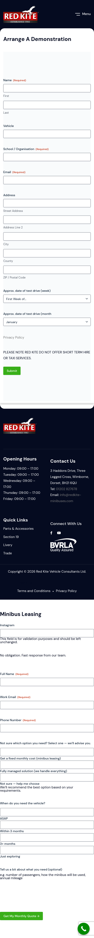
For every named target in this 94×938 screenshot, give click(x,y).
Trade (7, 553)
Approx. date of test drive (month (27, 314)
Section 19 (11, 537)
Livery (7, 545)
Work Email (15, 697)
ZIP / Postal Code (14, 277)
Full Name (14, 674)
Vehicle (8, 126)
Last (6, 113)
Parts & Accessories (18, 528)
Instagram (7, 625)
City (6, 244)
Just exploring (10, 856)
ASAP (4, 818)
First (6, 96)
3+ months (7, 844)
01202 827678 (66, 489)
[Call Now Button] (84, 929)
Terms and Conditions (33, 591)
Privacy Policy (13, 337)
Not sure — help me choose (19, 784)
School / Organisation (26, 149)
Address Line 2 (13, 227)
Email (14, 172)
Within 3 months (12, 831)
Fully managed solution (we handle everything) (33, 771)
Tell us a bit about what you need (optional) (31, 869)
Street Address (13, 211)
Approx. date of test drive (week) (26, 291)
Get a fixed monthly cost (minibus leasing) (30, 758)
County (8, 261)
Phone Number (18, 720)
